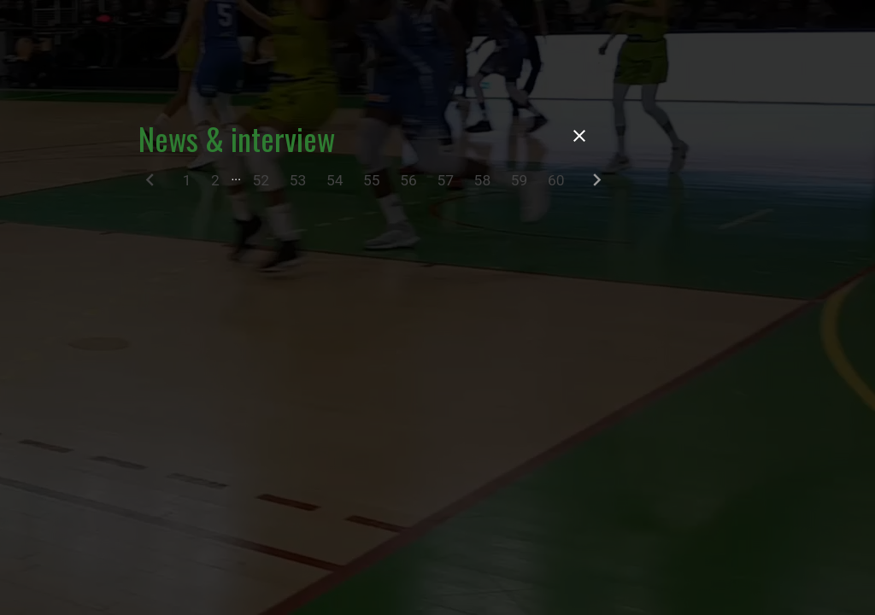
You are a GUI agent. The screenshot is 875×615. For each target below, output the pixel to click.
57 (445, 180)
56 (408, 180)
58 (482, 180)
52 (261, 180)
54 (335, 180)
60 (556, 180)
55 (371, 180)
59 (519, 180)
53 (298, 180)
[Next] (597, 183)
